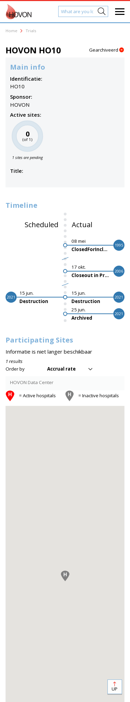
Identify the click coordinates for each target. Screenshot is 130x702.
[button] (65, 575)
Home (11, 30)
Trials (31, 30)
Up (115, 689)
